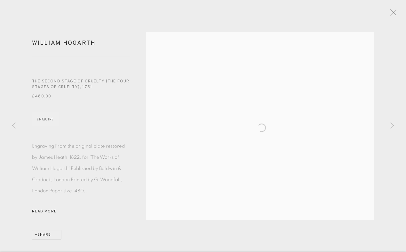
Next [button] (392, 126)
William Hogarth (64, 46)
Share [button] (44, 237)
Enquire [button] (45, 122)
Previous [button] (14, 126)
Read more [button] (44, 214)
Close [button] (396, 14)
